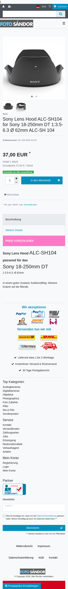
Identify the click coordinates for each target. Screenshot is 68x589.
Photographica (11, 398)
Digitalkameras (11, 390)
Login (6, 466)
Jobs (5, 436)
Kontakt (7, 424)
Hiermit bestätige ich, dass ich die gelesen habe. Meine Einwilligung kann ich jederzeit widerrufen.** (35, 517)
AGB (41, 557)
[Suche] (60, 14)
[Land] (38, 6)
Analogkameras (11, 386)
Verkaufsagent (11, 447)
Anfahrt (7, 451)
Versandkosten (30, 205)
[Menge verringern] (16, 182)
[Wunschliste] (49, 6)
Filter (5, 406)
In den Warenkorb (45, 180)
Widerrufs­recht (24, 546)
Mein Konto (9, 470)
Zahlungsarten (11, 432)
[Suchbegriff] (29, 14)
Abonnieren (44, 528)
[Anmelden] (3, 6)
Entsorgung (9, 440)
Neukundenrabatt (12, 444)
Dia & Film (9, 409)
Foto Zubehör (10, 402)
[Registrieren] (10, 6)
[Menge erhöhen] (16, 178)
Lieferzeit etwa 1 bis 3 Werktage (36, 357)
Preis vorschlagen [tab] (19, 240)
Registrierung (10, 462)
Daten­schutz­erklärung (21, 557)
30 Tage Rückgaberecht (35, 370)
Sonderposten (10, 413)
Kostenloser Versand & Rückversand (36, 363)
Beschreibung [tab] (13, 219)
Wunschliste (11, 194)
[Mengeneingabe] (9, 180)
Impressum (44, 546)
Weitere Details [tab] (14, 230)
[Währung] (44, 6)
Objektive (8, 394)
